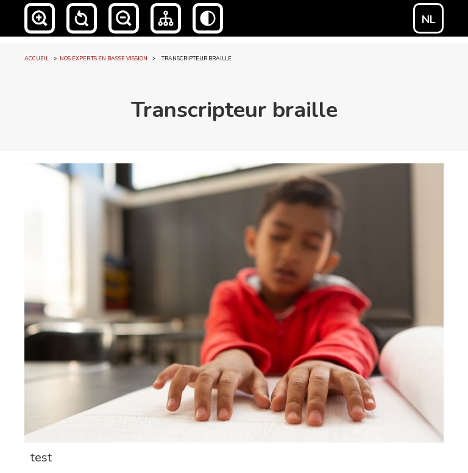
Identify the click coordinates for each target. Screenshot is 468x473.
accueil (36, 58)
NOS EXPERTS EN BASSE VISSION (103, 58)
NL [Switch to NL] (429, 19)
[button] (39, 18)
